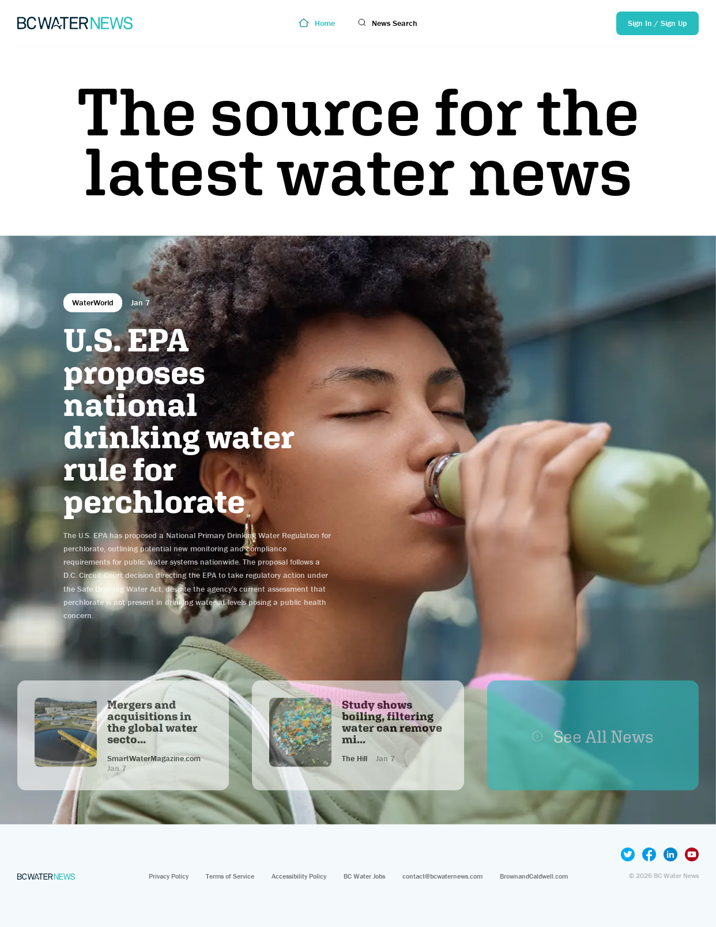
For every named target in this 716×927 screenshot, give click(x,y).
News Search (387, 23)
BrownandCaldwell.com (534, 876)
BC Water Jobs (364, 876)
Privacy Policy (169, 876)
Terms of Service (230, 876)
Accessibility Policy (299, 876)
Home (317, 23)
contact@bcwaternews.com (442, 876)
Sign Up (123, 741)
